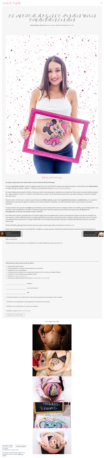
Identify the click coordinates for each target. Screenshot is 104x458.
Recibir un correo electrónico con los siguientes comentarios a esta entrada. (28, 301)
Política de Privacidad (24, 311)
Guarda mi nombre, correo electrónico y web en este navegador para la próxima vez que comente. (34, 297)
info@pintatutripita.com (20, 276)
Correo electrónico (33, 288)
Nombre (30, 283)
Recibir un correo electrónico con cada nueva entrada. (22, 306)
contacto (8, 231)
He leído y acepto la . (19, 311)
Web (28, 292)
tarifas (72, 225)
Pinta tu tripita (50, 25)
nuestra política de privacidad (41, 278)
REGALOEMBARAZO (63, 25)
